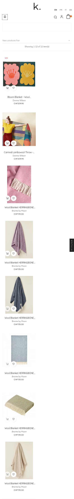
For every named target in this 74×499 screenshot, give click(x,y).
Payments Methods (19, 442)
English (68, 492)
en (55, 10)
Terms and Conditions (36, 465)
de (70, 10)
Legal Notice (15, 465)
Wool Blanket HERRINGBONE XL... (19, 152)
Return (61, 442)
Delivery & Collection (43, 442)
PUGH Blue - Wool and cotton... (19, 372)
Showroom (37, 420)
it (66, 10)
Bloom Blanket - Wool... (19, 96)
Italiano (59, 492)
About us (23, 420)
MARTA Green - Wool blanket (55, 317)
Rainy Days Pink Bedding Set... (55, 372)
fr (61, 10)
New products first (37, 40)
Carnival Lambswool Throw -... (55, 96)
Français (41, 492)
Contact (51, 420)
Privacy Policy (58, 465)
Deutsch (50, 492)
